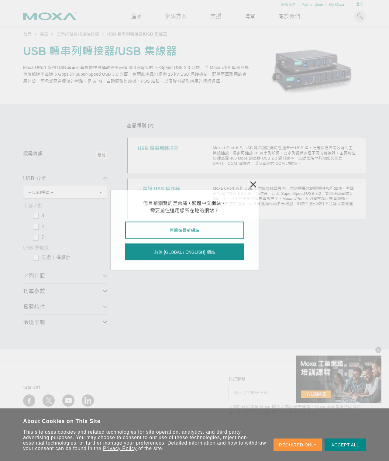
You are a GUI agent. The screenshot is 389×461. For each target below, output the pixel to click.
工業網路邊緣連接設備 (78, 34)
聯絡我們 (288, 4)
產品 (44, 34)
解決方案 (176, 16)
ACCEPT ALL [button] (345, 444)
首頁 (27, 34)
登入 (359, 4)
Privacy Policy (120, 448)
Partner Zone (312, 4)
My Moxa (336, 4)
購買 (249, 16)
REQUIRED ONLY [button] (298, 444)
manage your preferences (133, 443)
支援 (215, 16)
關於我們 (289, 16)
